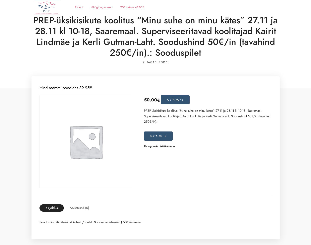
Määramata (167, 146)
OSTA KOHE (175, 100)
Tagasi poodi (156, 62)
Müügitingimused (101, 7)
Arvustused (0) (79, 208)
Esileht (79, 7)
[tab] (51, 208)
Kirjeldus (51, 208)
